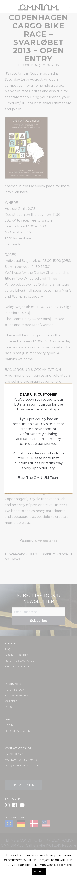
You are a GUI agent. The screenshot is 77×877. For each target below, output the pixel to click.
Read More (63, 865)
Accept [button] (39, 871)
